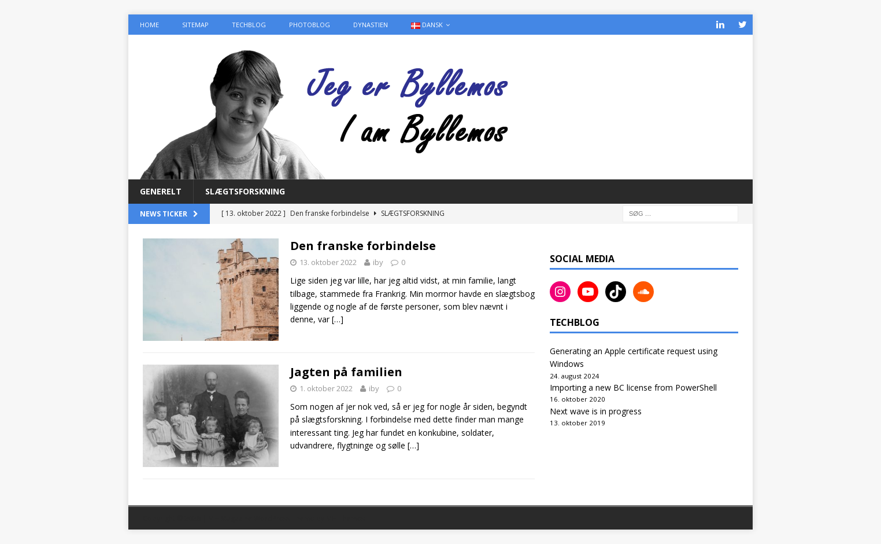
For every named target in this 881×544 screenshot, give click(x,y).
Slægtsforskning (245, 191)
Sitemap (195, 24)
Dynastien (370, 24)
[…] (337, 319)
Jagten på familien (346, 372)
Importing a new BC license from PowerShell (633, 387)
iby (378, 262)
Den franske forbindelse (363, 245)
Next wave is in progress (596, 411)
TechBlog (249, 24)
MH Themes (345, 518)
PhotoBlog (309, 24)
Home (149, 24)
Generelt (161, 191)
